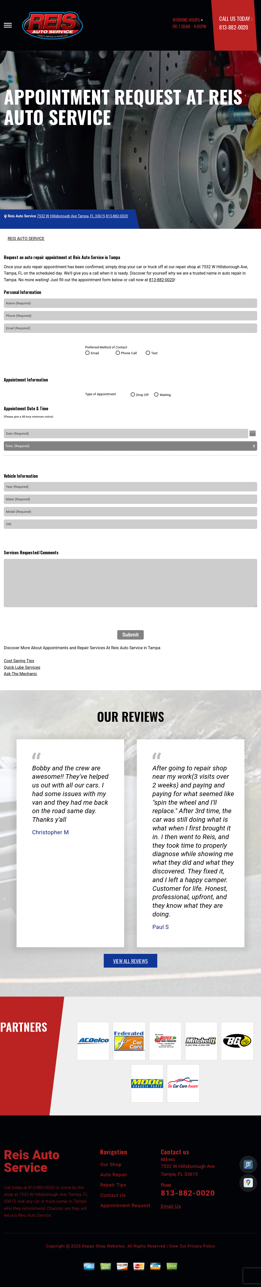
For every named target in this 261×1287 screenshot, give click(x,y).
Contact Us (113, 1195)
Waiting (165, 395)
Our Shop (111, 1164)
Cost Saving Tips (19, 660)
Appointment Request (125, 1205)
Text (154, 353)
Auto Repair (113, 1175)
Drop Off (142, 395)
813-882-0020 (233, 27)
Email (95, 353)
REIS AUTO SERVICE (26, 238)
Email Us (171, 1206)
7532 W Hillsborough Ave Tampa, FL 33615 (71, 216)
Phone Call (129, 353)
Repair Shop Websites (103, 1246)
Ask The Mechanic (20, 673)
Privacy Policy (201, 1246)
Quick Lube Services (22, 667)
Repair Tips (113, 1185)
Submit (130, 635)
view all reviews (130, 960)
